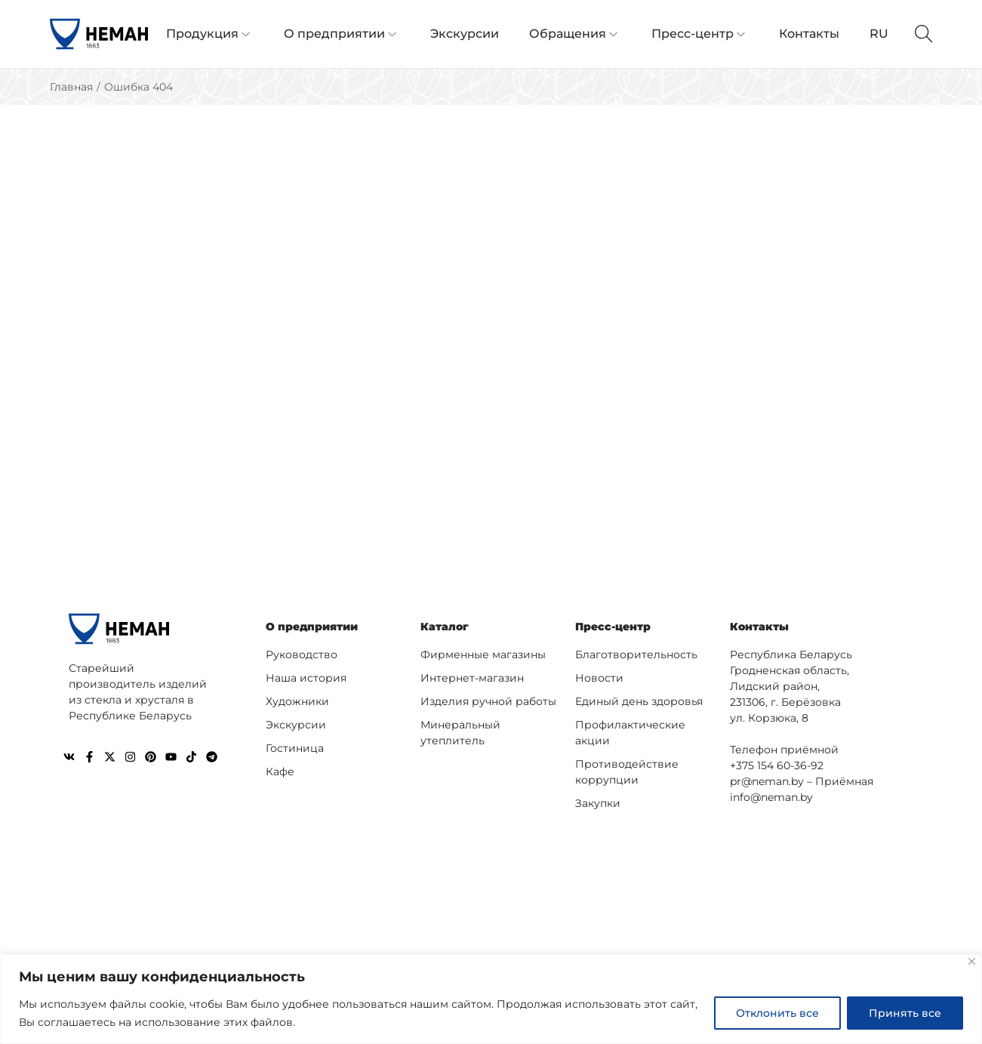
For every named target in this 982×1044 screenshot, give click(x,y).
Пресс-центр (613, 626)
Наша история (306, 678)
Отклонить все (777, 1013)
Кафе (280, 771)
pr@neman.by (767, 781)
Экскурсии (296, 724)
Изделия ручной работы (488, 701)
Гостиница (295, 748)
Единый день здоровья (639, 701)
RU (879, 33)
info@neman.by (771, 797)
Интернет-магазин (472, 678)
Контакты (759, 626)
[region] (491, 999)
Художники (297, 701)
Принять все (905, 1013)
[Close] (971, 961)
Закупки (597, 803)
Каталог (444, 626)
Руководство (301, 654)
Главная (71, 87)
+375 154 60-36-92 (776, 765)
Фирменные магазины (483, 654)
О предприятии (312, 626)
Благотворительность (636, 654)
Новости (599, 678)
